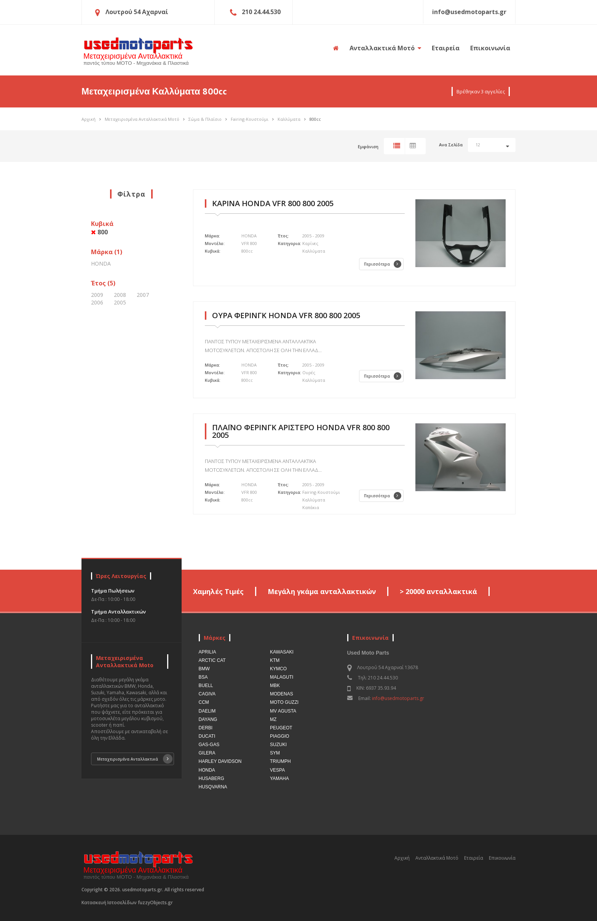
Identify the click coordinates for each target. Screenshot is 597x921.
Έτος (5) (103, 283)
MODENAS (281, 694)
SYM (275, 753)
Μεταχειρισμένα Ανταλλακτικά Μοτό (142, 119)
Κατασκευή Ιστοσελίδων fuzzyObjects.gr (127, 902)
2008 (120, 294)
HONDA (101, 263)
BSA (203, 677)
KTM (274, 660)
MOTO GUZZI (284, 702)
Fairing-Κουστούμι (249, 119)
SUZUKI (278, 744)
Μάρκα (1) (106, 252)
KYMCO (278, 668)
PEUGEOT (281, 727)
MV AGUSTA (283, 711)
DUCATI (207, 736)
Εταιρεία (446, 48)
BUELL (206, 685)
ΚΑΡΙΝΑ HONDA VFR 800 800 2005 (273, 203)
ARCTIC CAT (212, 660)
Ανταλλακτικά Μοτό (385, 48)
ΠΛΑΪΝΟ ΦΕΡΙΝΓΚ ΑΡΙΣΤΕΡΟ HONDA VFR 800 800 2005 (300, 431)
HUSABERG (211, 778)
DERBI (206, 727)
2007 (143, 294)
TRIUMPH (280, 761)
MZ (273, 719)
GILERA (207, 753)
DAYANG (208, 719)
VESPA (277, 770)
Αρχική (88, 119)
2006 (97, 302)
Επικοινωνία (490, 48)
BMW (204, 668)
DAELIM (207, 711)
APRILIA (207, 652)
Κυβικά (102, 227)
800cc (315, 119)
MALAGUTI (281, 677)
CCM (204, 702)
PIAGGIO (279, 736)
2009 (97, 294)
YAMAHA (279, 778)
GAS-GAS (209, 744)
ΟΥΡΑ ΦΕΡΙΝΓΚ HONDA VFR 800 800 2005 (286, 315)
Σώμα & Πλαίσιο (205, 119)
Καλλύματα (289, 119)
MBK (275, 685)
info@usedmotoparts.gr (398, 698)
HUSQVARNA (213, 787)
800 (99, 232)
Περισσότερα (382, 264)
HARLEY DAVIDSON (220, 761)
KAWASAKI (282, 652)
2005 (120, 302)
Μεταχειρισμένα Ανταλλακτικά (134, 759)
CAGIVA (207, 694)
